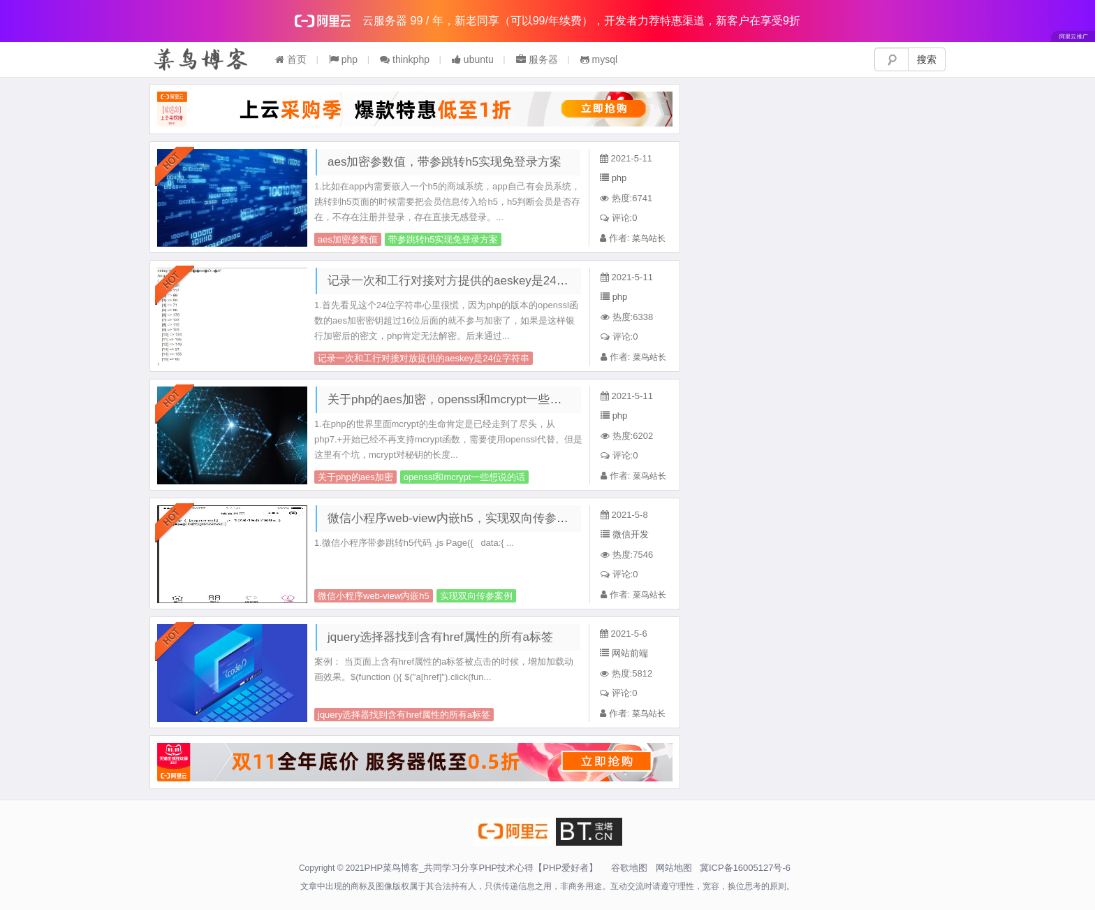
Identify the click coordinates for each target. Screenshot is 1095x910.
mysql (598, 59)
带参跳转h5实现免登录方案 (443, 239)
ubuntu (473, 59)
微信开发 (630, 534)
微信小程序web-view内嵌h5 (373, 596)
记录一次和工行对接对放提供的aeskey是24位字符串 (423, 358)
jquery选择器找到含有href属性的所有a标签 (440, 637)
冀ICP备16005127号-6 (745, 867)
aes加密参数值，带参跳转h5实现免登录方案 (444, 161)
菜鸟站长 (649, 238)
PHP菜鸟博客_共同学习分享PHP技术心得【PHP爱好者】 (481, 867)
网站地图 (674, 867)
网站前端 (630, 653)
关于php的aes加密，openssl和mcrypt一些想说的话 (462, 399)
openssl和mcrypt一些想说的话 (465, 477)
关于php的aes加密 (355, 477)
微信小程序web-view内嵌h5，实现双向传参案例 (454, 518)
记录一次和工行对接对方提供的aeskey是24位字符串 (466, 280)
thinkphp (404, 59)
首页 (291, 59)
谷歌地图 (629, 867)
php (343, 59)
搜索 (926, 59)
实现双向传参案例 (476, 596)
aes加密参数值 (348, 239)
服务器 (537, 59)
